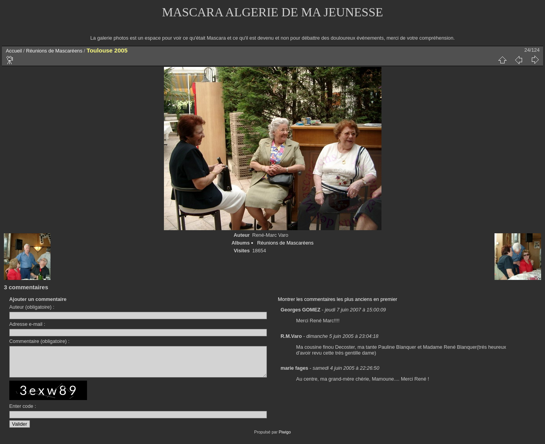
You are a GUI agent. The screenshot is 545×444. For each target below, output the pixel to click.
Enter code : (22, 412)
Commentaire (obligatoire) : (39, 341)
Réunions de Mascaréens (54, 51)
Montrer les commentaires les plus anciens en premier (337, 299)
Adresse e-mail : (27, 324)
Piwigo (285, 437)
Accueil (14, 51)
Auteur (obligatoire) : (31, 307)
